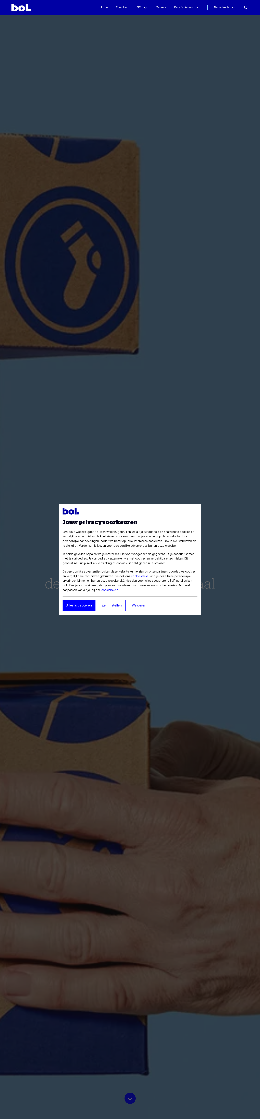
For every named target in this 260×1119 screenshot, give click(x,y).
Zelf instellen (112, 605)
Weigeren (139, 605)
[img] (21, 7)
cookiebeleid (139, 576)
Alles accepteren (79, 605)
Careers (161, 7)
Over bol (122, 7)
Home (104, 7)
